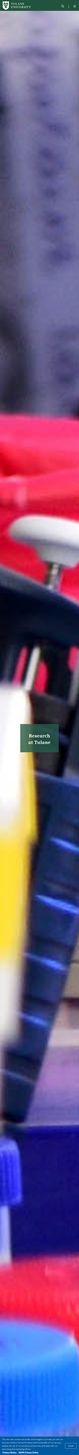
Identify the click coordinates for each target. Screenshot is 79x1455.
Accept (71, 1446)
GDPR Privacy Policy (28, 1452)
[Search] (62, 7)
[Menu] (74, 6)
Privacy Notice (9, 1452)
